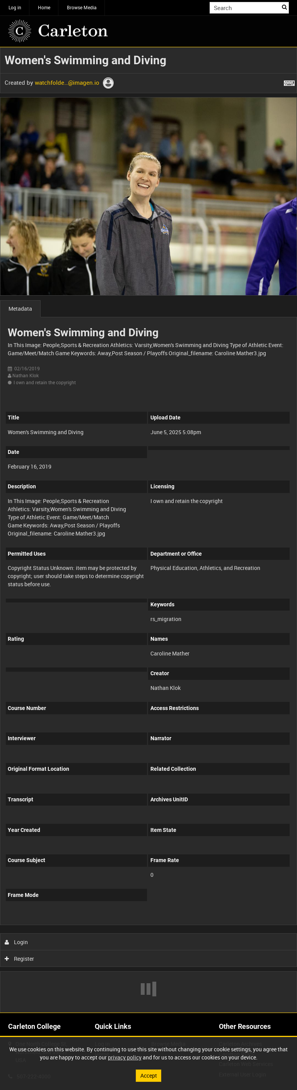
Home (44, 7)
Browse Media (82, 7)
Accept (148, 1075)
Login (16, 942)
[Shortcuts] (289, 82)
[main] (148, 530)
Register (19, 958)
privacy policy (125, 1057)
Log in (15, 7)
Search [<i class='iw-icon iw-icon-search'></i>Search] (284, 7)
